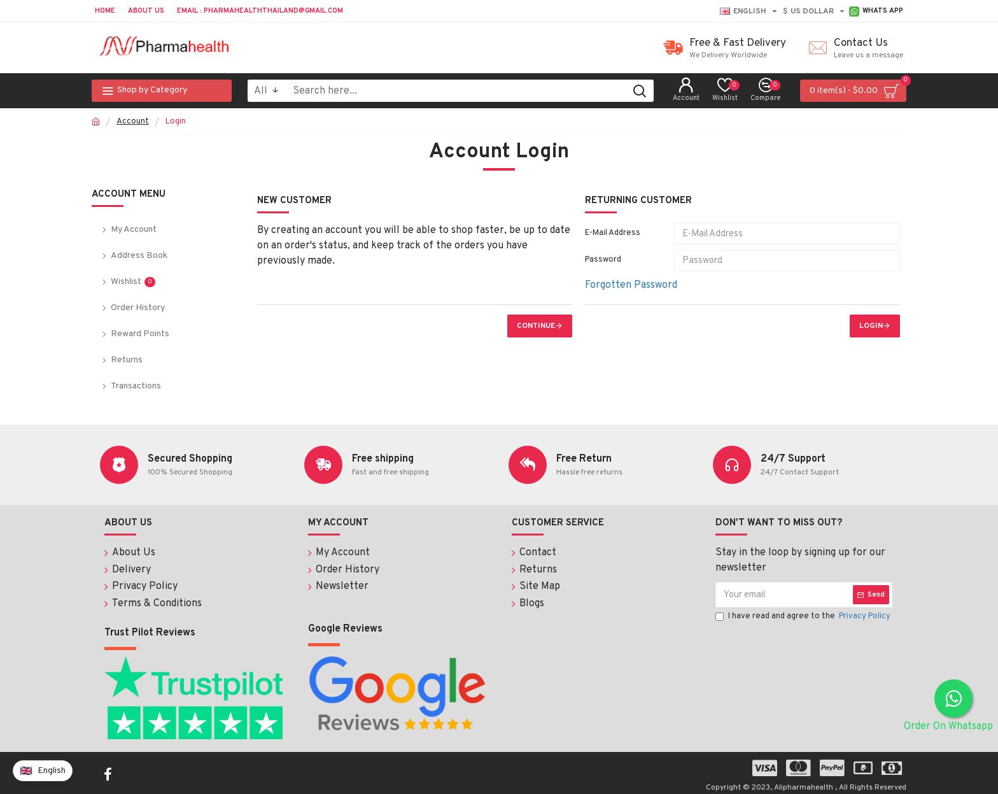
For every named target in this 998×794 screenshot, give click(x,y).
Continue (536, 326)
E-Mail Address (612, 233)
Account (132, 122)
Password (603, 260)
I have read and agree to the (803, 617)
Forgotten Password (631, 285)
